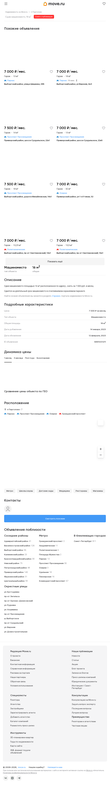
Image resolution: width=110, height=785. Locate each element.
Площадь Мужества (49, 553)
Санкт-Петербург (83, 540)
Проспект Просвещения (32, 412)
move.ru (22, 766)
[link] (16, 12)
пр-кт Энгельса (12, 595)
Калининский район (14, 553)
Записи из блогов (80, 671)
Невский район (11, 562)
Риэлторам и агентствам (84, 720)
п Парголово (36, 12)
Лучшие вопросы (80, 711)
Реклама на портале (20, 671)
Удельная (44, 571)
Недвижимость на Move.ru (16, 12)
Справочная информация (22, 667)
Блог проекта (78, 667)
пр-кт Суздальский (13, 621)
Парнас (11, 412)
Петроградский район (15, 566)
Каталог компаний (19, 720)
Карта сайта (16, 744)
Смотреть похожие (55, 517)
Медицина (64, 489)
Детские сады (46, 489)
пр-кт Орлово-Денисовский (18, 599)
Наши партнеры (18, 676)
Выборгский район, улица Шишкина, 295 (24, 84)
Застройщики (17, 707)
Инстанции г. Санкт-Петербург (81, 685)
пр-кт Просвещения (14, 612)
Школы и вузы (26, 489)
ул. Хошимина (11, 608)
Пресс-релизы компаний (84, 676)
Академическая (47, 544)
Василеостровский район (17, 544)
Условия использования (21, 684)
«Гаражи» (56, 294)
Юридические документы (84, 680)
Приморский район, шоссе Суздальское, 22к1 (27, 140)
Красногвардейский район (17, 557)
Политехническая (48, 549)
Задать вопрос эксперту (83, 703)
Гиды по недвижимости (21, 740)
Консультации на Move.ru (84, 698)
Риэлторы (15, 698)
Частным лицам (79, 724)
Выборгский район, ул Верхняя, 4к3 (74, 84)
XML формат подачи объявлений (20, 750)
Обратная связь (18, 680)
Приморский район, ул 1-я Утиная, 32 (75, 196)
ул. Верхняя (9, 626)
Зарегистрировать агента (22, 711)
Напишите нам (55, 766)
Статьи (75, 659)
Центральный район (14, 580)
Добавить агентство (20, 716)
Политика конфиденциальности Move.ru (20, 771)
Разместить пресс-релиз (22, 724)
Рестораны (81, 489)
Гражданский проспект (74, 412)
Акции (75, 663)
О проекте (15, 654)
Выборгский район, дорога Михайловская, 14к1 (28, 196)
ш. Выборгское (11, 617)
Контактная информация (22, 663)
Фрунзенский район (14, 575)
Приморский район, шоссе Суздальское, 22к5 (79, 140)
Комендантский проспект (52, 580)
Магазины (98, 489)
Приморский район (14, 571)
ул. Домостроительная (15, 630)
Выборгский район (13, 549)
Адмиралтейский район (16, 540)
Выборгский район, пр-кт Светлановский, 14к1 (27, 253)
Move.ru (89, 769)
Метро (9, 489)
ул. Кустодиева (11, 590)
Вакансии (15, 659)
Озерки (53, 412)
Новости (76, 654)
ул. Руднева (10, 604)
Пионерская (45, 575)
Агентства (15, 703)
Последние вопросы (81, 707)
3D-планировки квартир (22, 736)
